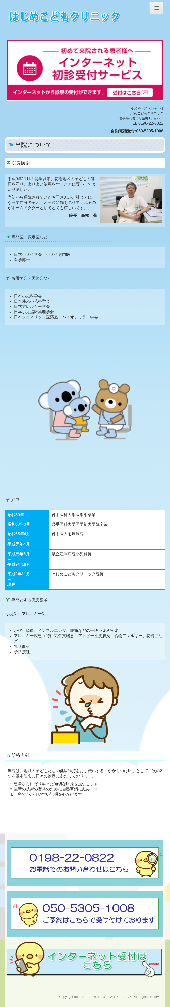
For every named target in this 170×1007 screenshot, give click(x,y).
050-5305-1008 (149, 131)
